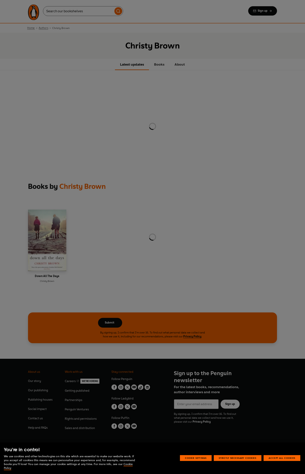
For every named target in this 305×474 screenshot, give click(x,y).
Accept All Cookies (282, 457)
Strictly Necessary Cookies (237, 457)
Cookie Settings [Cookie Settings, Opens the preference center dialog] (196, 457)
